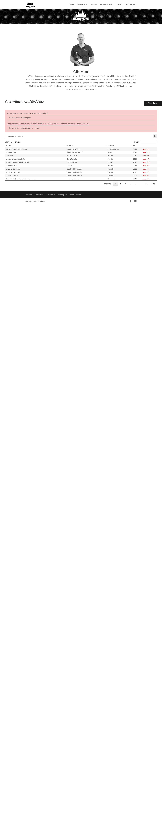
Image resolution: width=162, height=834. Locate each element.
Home (72, 4)
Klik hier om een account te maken (24, 128)
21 (146, 184)
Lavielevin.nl (51, 195)
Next (153, 184)
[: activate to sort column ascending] (149, 145)
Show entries (12, 142)
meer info (146, 149)
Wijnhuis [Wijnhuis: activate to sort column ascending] (70, 145)
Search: (145, 142)
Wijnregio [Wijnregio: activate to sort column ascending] (111, 145)
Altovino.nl (28, 195)
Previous (107, 184)
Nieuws (78, 195)
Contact (119, 4)
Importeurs (81, 4)
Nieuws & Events (105, 4)
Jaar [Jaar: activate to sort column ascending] (134, 145)
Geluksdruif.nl (39, 195)
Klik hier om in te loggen (20, 117)
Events (71, 195)
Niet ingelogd (130, 4)
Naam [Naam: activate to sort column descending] (8, 145)
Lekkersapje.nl (62, 195)
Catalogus (93, 4)
